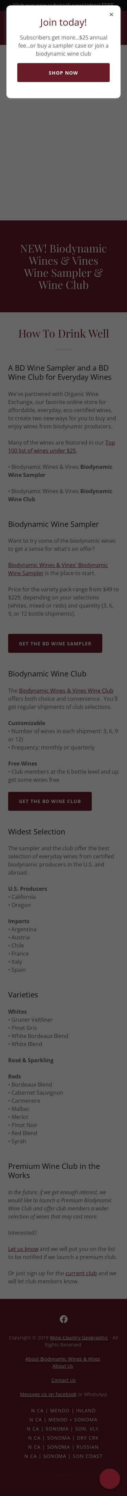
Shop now (63, 73)
